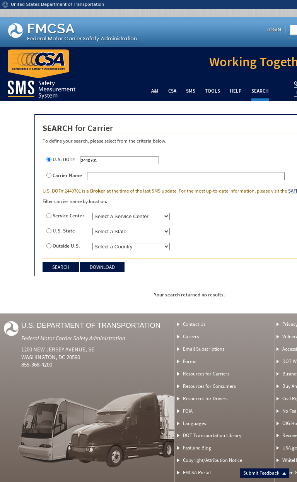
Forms (189, 361)
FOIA (188, 411)
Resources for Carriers (206, 373)
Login (273, 29)
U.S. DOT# (64, 160)
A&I (155, 91)
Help (236, 91)
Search (260, 91)
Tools (212, 91)
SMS (190, 91)
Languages (194, 423)
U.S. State (64, 231)
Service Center (68, 216)
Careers (191, 336)
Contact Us (194, 324)
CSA (172, 91)
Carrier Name (67, 175)
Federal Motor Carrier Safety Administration (73, 338)
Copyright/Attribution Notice (212, 460)
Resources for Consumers (209, 386)
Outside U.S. (66, 246)
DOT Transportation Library (212, 435)
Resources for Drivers (205, 398)
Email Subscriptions (203, 349)
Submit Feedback (264, 473)
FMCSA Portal (197, 472)
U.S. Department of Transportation (90, 325)
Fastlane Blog (197, 447)
